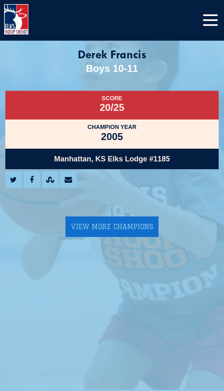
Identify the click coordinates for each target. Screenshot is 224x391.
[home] (24, 20)
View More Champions (112, 226)
